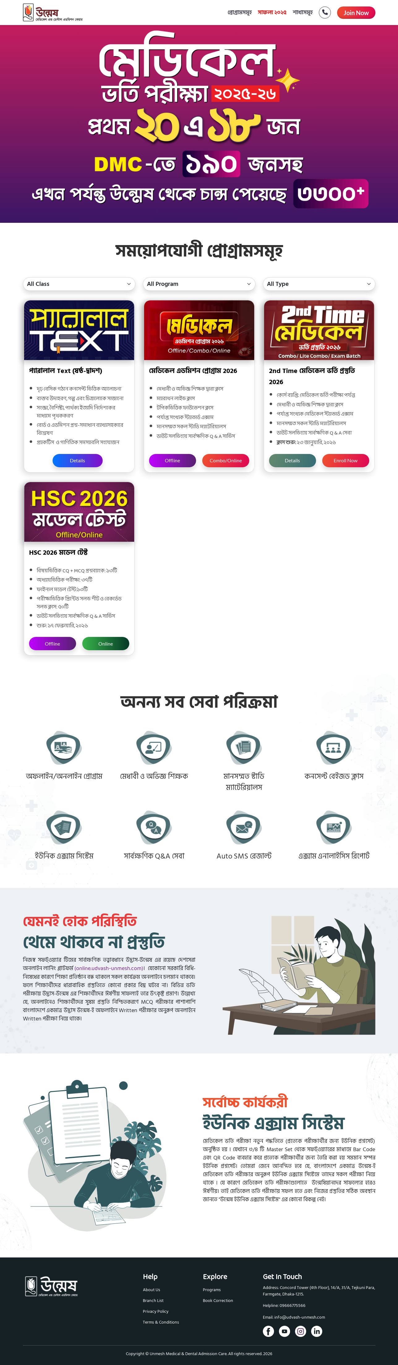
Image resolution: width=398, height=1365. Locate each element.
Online (105, 643)
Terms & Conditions (161, 1322)
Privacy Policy (156, 1311)
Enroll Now (345, 460)
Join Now (356, 12)
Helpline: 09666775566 (284, 1305)
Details (77, 460)
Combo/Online (226, 460)
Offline (172, 460)
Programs (212, 1289)
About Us (151, 1289)
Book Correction (218, 1300)
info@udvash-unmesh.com (299, 1317)
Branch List (153, 1300)
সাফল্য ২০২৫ (272, 12)
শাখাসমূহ (303, 12)
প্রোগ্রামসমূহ (240, 12)
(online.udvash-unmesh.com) (109, 968)
